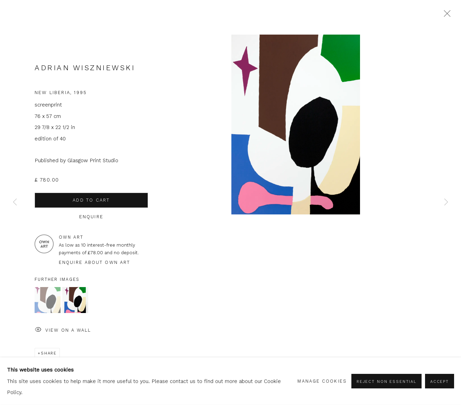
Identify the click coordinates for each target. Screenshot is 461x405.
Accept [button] (439, 381)
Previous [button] (15, 202)
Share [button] (49, 353)
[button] (48, 300)
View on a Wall (63, 330)
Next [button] (446, 202)
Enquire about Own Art (94, 262)
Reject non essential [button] (386, 381)
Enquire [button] (91, 217)
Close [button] (445, 15)
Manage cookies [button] (322, 381)
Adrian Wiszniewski (85, 67)
